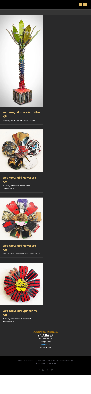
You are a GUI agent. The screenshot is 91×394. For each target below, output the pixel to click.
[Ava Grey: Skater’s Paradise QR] (21, 61)
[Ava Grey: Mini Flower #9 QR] (21, 219)
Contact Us (45, 344)
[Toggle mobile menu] (85, 4)
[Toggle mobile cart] (80, 4)
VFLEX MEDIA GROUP (50, 360)
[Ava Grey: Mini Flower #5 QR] (21, 150)
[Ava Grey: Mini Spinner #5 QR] (21, 284)
